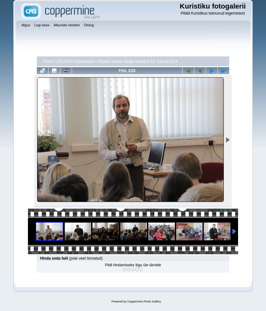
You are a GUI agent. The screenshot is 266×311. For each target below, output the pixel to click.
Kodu (47, 61)
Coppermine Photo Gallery (144, 301)
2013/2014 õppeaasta (75, 61)
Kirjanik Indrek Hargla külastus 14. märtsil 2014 (137, 61)
